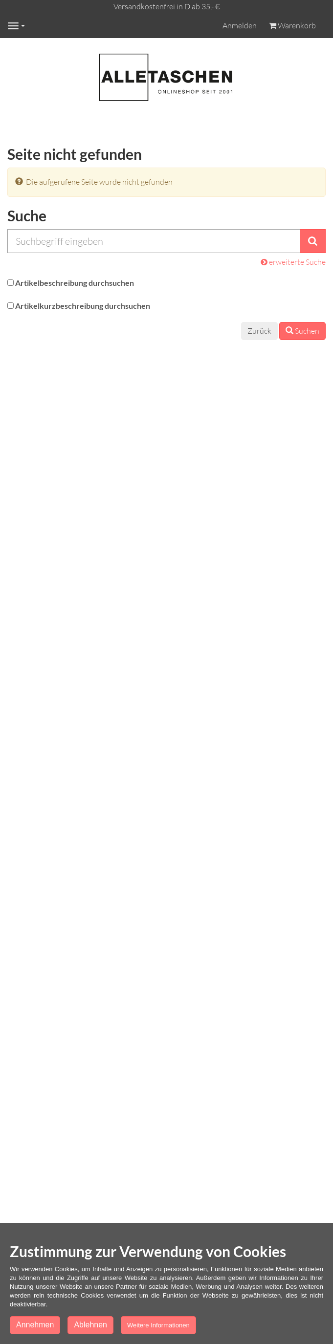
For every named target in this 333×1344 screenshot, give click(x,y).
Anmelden (239, 25)
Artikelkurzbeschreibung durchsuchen (82, 305)
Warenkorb (292, 25)
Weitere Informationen (158, 1325)
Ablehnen (90, 1325)
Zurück (259, 331)
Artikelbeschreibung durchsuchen (74, 282)
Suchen (302, 331)
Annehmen (35, 1325)
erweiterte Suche (293, 262)
